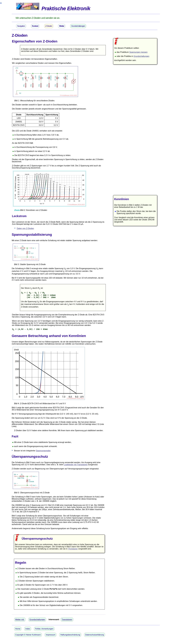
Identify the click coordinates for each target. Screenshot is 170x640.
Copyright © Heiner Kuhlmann (28, 635)
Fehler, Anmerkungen (44, 629)
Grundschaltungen (78, 26)
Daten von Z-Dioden (25, 228)
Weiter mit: (19, 619)
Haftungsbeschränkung (70, 635)
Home (17, 629)
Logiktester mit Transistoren (76, 465)
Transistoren (67, 619)
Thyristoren (73, 549)
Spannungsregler (43, 451)
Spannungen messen (138, 52)
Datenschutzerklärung (94, 635)
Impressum (50, 635)
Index (27, 629)
